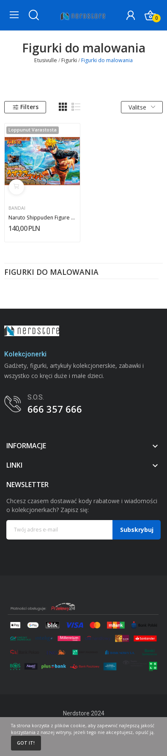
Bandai (16, 208)
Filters (25, 107)
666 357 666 (54, 408)
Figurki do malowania (51, 272)
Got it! (26, 743)
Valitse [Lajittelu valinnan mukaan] (142, 107)
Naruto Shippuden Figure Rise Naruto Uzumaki (42, 217)
